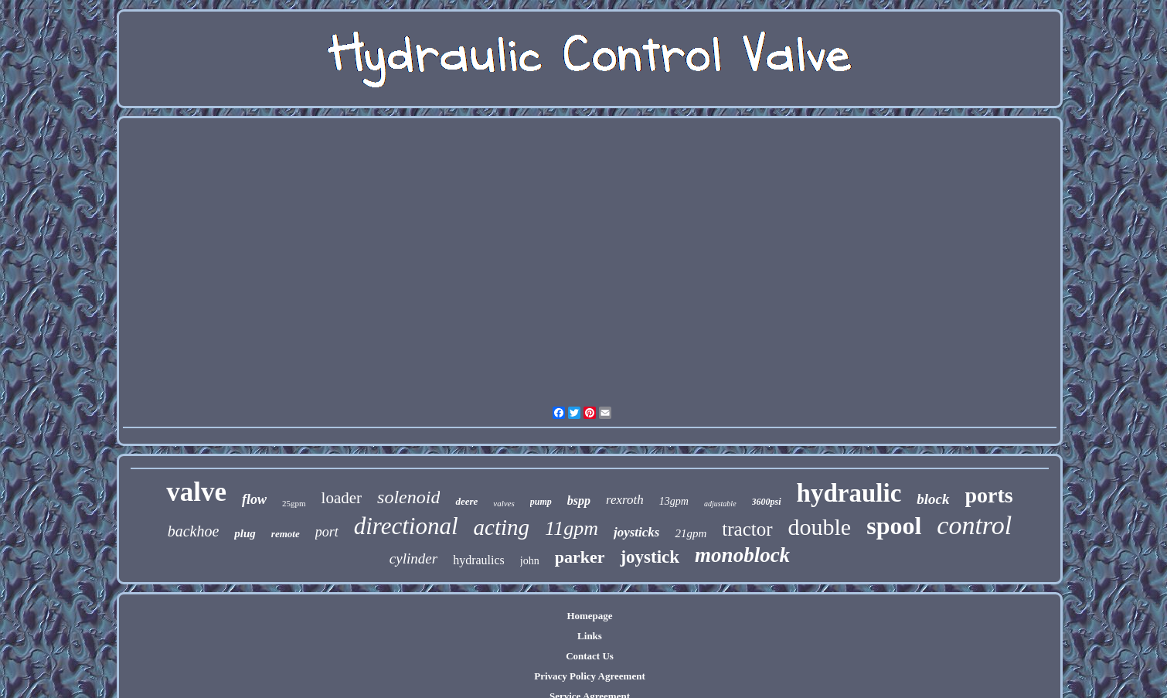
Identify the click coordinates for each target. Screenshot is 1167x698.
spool (893, 526)
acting (502, 527)
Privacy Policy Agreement (589, 676)
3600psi (766, 501)
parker (580, 557)
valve (196, 492)
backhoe (193, 531)
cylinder (413, 558)
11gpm (571, 528)
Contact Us (590, 656)
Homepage (589, 615)
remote (285, 534)
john (529, 561)
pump (541, 501)
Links (589, 636)
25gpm (294, 503)
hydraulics (479, 560)
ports (989, 495)
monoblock (742, 555)
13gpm (674, 501)
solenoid (408, 497)
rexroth (625, 499)
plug (245, 533)
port (327, 532)
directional (406, 526)
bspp (578, 500)
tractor (747, 529)
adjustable (720, 503)
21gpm (690, 533)
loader (342, 498)
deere (466, 501)
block (933, 499)
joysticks (637, 532)
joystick (649, 557)
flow (254, 499)
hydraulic (849, 493)
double (820, 527)
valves (503, 503)
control (974, 525)
